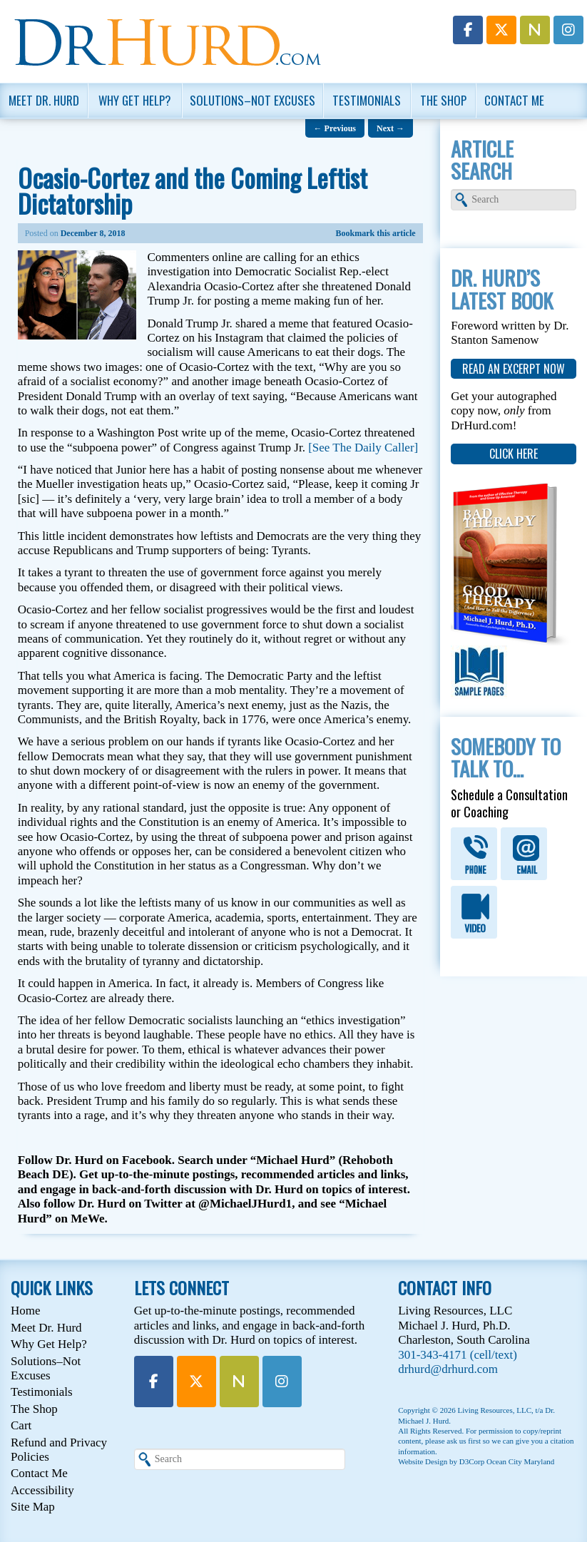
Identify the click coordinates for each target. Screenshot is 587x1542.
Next (390, 128)
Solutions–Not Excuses (252, 100)
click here (513, 453)
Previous (335, 128)
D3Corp (471, 1461)
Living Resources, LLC (494, 1410)
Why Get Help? (134, 100)
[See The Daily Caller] (363, 447)
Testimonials (366, 100)
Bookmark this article (376, 233)
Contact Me (514, 100)
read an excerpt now (513, 368)
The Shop (443, 100)
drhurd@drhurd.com (448, 1369)
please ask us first (453, 1440)
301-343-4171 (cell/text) (457, 1355)
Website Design (422, 1461)
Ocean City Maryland (520, 1461)
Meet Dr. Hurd (44, 100)
